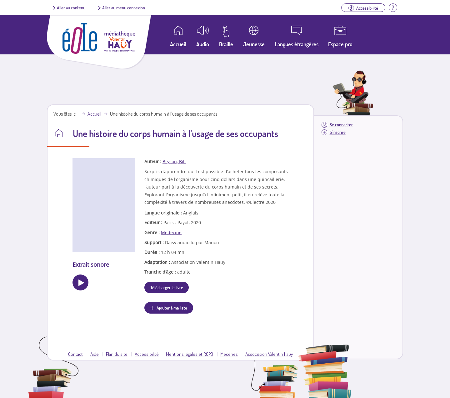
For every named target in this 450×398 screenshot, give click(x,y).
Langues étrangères (296, 44)
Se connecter (341, 124)
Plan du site (117, 354)
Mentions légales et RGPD (189, 354)
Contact (75, 354)
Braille (226, 44)
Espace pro (340, 44)
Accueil (94, 114)
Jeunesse (254, 44)
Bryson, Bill (174, 161)
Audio (202, 44)
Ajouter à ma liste (172, 307)
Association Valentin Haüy (269, 354)
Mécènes (229, 354)
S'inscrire (338, 132)
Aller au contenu (71, 7)
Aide (94, 354)
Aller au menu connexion (123, 7)
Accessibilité (147, 354)
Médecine (171, 232)
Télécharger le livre (166, 287)
